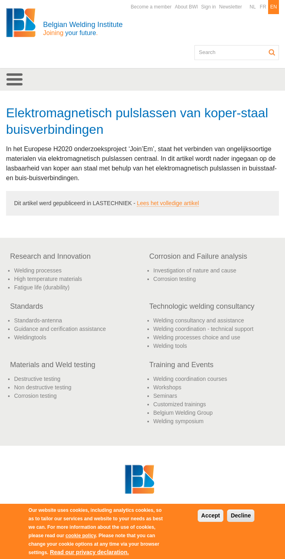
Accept (210, 515)
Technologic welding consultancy (201, 306)
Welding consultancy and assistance (198, 320)
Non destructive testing (42, 387)
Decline (241, 515)
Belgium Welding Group (183, 412)
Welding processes (38, 270)
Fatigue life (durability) (42, 287)
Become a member (151, 7)
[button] (142, 79)
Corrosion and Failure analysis (198, 256)
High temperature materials (48, 279)
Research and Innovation (50, 256)
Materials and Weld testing (52, 365)
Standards (26, 306)
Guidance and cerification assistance (60, 329)
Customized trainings (179, 404)
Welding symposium (178, 421)
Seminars (165, 396)
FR (263, 7)
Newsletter (230, 7)
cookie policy (81, 535)
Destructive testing (37, 379)
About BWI (186, 7)
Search (272, 52)
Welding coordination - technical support (203, 329)
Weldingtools (30, 337)
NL (253, 7)
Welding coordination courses (190, 379)
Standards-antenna (38, 320)
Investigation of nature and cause (194, 270)
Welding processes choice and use (196, 337)
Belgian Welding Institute (83, 28)
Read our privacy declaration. (89, 552)
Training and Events (181, 365)
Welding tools (170, 346)
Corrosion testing (174, 279)
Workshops (167, 387)
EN (273, 7)
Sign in (208, 7)
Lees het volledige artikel (168, 203)
